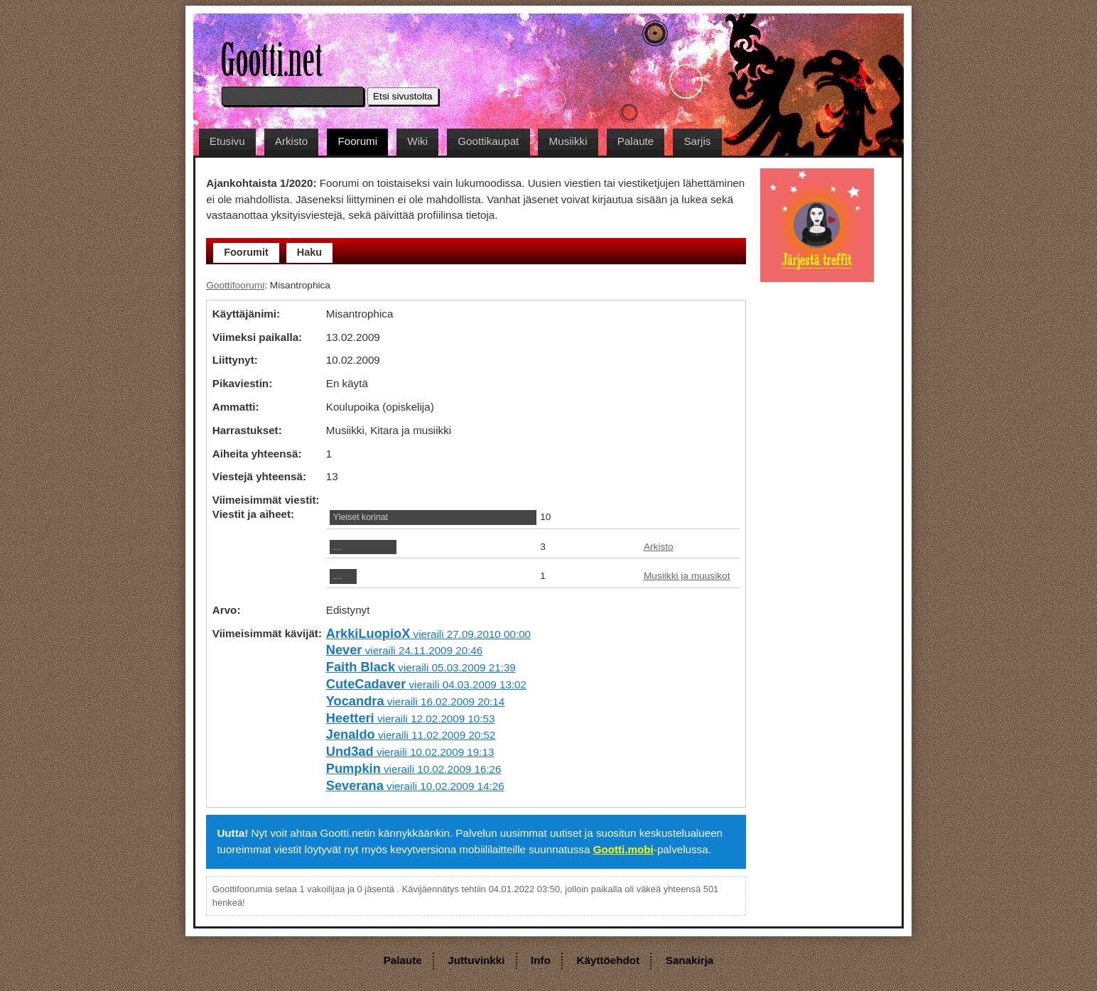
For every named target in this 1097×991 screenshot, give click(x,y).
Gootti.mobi (623, 849)
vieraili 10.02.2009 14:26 (415, 786)
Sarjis (696, 141)
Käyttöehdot (608, 960)
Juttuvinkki (476, 960)
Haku (309, 252)
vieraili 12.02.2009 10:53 (410, 719)
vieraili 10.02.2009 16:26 (414, 769)
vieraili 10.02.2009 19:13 (410, 752)
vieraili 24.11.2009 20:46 (404, 650)
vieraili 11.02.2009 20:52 (411, 735)
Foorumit (246, 252)
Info (541, 960)
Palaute (635, 141)
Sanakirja (690, 960)
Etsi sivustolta (403, 96)
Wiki (417, 141)
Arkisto (291, 141)
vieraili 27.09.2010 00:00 (428, 634)
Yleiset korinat (360, 517)
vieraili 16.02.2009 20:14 (415, 701)
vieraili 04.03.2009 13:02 (426, 684)
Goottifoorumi (235, 285)
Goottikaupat (488, 141)
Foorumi (357, 141)
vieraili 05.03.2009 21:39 (421, 667)
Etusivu (227, 141)
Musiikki (568, 141)
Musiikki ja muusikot (687, 575)
